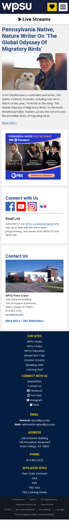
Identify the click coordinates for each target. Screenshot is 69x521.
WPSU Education (34, 351)
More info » (13, 320)
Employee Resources (26, 504)
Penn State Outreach (34, 473)
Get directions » (33, 320)
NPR (34, 478)
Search (32, 499)
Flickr (43, 206)
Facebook (10, 206)
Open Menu (63, 7)
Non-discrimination (25, 509)
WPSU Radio (34, 341)
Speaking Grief (34, 365)
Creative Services (34, 360)
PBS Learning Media (34, 492)
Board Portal (47, 504)
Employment (18, 499)
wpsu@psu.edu (14, 314)
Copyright (60, 509)
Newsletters (34, 381)
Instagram (32, 206)
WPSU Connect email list (39, 223)
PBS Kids (34, 487)
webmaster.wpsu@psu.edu (38, 424)
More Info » (9, 123)
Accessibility (45, 509)
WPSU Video (34, 346)
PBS (34, 483)
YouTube (21, 206)
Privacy (7, 509)
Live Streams (34, 19)
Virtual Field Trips (34, 355)
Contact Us (34, 386)
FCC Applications (49, 499)
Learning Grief (34, 369)
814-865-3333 (34, 460)
